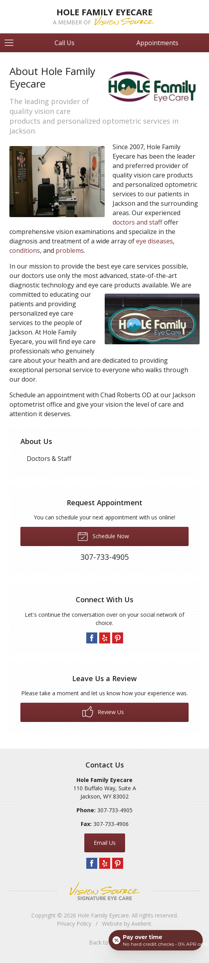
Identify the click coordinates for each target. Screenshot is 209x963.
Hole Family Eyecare (103, 915)
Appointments (157, 42)
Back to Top (104, 942)
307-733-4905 (115, 810)
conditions (24, 250)
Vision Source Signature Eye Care (104, 891)
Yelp (104, 637)
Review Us (103, 711)
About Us (36, 441)
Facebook (91, 637)
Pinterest (117, 637)
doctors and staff (137, 222)
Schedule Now (103, 535)
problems (70, 250)
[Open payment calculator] (156, 940)
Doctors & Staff (49, 458)
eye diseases (154, 241)
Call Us (65, 42)
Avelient (141, 923)
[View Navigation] (12, 42)
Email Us (105, 842)
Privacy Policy (74, 923)
